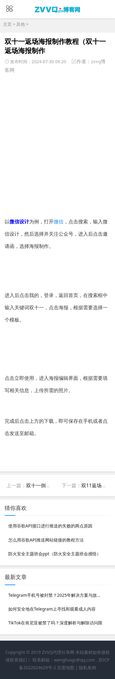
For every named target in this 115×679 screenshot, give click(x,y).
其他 (20, 24)
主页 (7, 24)
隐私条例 (87, 667)
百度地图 (65, 667)
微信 (58, 221)
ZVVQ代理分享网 (58, 652)
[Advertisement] (57, 143)
